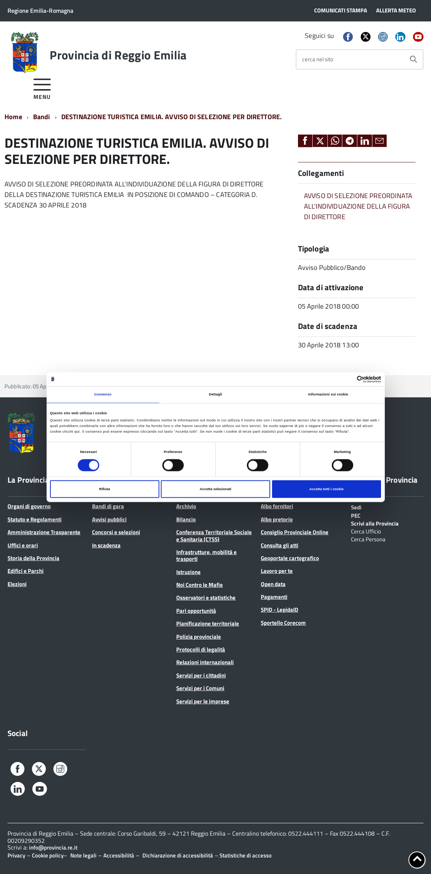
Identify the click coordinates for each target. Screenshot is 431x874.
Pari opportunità (196, 610)
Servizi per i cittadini (201, 675)
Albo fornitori (277, 506)
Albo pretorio (277, 519)
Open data (273, 584)
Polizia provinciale (198, 636)
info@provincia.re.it (53, 847)
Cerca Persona (368, 538)
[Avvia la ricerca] (413, 59)
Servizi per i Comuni (200, 688)
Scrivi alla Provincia (375, 523)
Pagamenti (274, 596)
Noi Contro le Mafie (199, 584)
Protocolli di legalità (200, 649)
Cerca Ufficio (366, 531)
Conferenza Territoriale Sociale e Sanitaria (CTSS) (214, 535)
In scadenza (106, 545)
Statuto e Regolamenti (35, 519)
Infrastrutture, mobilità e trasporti (206, 555)
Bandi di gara (108, 506)
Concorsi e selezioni (116, 532)
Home (13, 117)
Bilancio (186, 519)
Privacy (16, 855)
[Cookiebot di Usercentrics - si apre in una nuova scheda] (348, 379)
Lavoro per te (277, 571)
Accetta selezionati (215, 489)
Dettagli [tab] (215, 395)
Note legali (83, 855)
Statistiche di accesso (245, 855)
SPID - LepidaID (279, 609)
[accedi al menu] (42, 88)
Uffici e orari (23, 545)
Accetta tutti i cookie (326, 489)
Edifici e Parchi (26, 571)
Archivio (186, 506)
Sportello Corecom (283, 622)
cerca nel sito (317, 59)
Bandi (41, 117)
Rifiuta (104, 489)
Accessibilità (118, 855)
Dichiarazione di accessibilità (177, 855)
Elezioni (17, 584)
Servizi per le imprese (202, 701)
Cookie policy (48, 855)
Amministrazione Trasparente (44, 532)
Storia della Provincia (33, 558)
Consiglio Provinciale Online (294, 532)
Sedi (356, 506)
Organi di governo (29, 506)
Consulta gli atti (279, 545)
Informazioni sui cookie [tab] (328, 395)
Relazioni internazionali (205, 662)
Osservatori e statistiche (206, 597)
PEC (355, 515)
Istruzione (188, 572)
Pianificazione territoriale (207, 623)
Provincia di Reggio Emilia (118, 55)
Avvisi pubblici (109, 519)
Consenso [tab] (102, 395)
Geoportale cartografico (290, 558)
